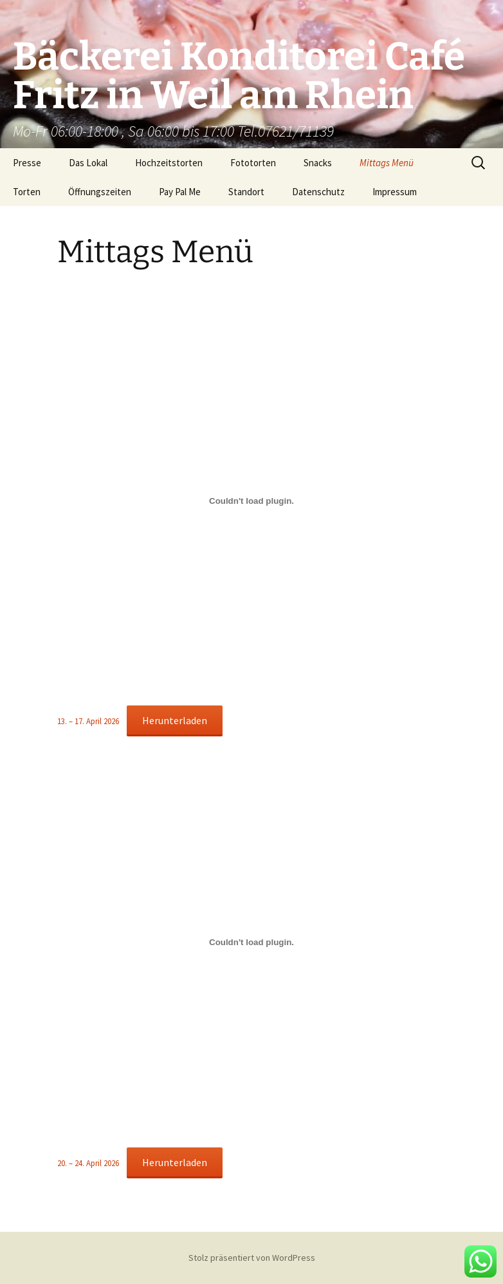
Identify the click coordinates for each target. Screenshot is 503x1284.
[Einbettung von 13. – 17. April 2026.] (251, 500)
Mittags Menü (387, 163)
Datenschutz (318, 192)
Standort (246, 192)
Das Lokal (88, 163)
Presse (27, 163)
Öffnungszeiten (99, 192)
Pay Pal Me (180, 192)
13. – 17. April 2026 (88, 721)
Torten (27, 192)
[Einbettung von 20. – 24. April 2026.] (251, 942)
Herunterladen (174, 720)
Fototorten (253, 163)
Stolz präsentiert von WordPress (251, 1257)
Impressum (394, 192)
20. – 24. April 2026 (88, 1163)
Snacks (318, 163)
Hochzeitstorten (169, 163)
